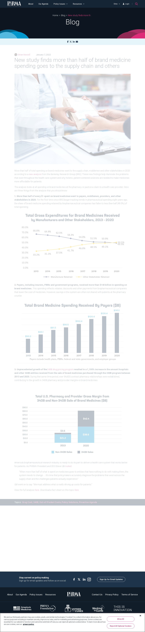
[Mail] (77, 42)
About (30, 4)
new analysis (35, 171)
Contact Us (97, 594)
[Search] (136, 4)
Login (126, 4)
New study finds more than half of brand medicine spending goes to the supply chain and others (80, 15)
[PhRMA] (14, 4)
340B (35, 499)
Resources (78, 4)
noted (68, 463)
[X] (71, 42)
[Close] (140, 615)
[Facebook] (67, 42)
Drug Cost (27, 499)
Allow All (120, 619)
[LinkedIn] (74, 42)
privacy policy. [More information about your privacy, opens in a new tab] (28, 624)
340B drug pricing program (60, 366)
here (77, 486)
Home (55, 15)
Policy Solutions (70, 499)
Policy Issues (60, 4)
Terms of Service (129, 594)
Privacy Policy (111, 594)
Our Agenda (43, 4)
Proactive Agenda (88, 499)
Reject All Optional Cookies (120, 626)
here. (37, 486)
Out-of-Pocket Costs (50, 499)
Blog (63, 15)
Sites (117, 4)
